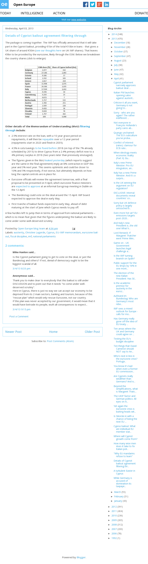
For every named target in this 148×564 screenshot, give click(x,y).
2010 (114, 515)
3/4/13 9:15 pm (21, 309)
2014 (114, 34)
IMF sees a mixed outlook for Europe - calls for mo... (126, 311)
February (119, 496)
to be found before (46, 148)
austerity (19, 232)
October (118, 51)
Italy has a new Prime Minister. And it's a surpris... (125, 175)
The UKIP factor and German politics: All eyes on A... (125, 398)
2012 (114, 506)
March (118, 492)
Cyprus (50, 232)
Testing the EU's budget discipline (124, 340)
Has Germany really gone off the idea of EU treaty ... (125, 321)
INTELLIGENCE (32, 13)
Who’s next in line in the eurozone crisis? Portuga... (125, 358)
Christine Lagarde (35, 232)
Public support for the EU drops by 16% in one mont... (125, 265)
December (120, 42)
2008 (114, 524)
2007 (114, 529)
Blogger (81, 557)
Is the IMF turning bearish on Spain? (124, 257)
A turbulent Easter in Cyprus (124, 472)
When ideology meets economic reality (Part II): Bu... (125, 155)
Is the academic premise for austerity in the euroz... (123, 287)
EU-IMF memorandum (68, 232)
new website (78, 19)
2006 (114, 533)
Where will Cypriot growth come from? (125, 437)
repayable (48, 139)
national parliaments (44, 236)
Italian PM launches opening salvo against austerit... (124, 95)
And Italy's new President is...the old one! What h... (125, 225)
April (116, 78)
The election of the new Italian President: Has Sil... (125, 275)
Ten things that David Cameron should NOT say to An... (125, 348)
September (120, 56)
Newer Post (13, 332)
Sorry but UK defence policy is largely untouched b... (125, 205)
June (116, 69)
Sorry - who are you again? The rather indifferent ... (124, 115)
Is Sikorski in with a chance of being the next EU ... (125, 418)
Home (53, 332)
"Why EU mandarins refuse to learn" (124, 455)
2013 (114, 38)
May (116, 74)
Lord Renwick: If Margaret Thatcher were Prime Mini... (125, 235)
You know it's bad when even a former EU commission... (126, 368)
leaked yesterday (55, 160)
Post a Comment (18, 316)
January (118, 500)
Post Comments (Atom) (60, 341)
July (116, 65)
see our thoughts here (49, 50)
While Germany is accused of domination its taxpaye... (123, 482)
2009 (114, 520)
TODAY (5, 13)
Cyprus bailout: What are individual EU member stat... (125, 429)
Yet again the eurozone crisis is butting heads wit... (125, 408)
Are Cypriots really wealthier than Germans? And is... (124, 378)
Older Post (92, 332)
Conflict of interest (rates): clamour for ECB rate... (125, 145)
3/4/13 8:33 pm (21, 268)
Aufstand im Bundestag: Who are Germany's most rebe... (126, 300)
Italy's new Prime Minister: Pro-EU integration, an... (123, 165)
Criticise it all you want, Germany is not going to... (126, 105)
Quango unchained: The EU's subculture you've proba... (125, 135)
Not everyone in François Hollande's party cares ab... (125, 125)
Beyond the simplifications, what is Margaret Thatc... (126, 389)
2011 (114, 511)
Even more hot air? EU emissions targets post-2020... (125, 215)
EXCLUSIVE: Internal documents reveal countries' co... (124, 195)
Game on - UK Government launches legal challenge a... (122, 247)
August (118, 60)
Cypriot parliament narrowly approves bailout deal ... (125, 85)
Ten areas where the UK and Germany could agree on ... (125, 331)
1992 (114, 538)
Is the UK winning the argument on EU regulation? (125, 185)
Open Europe (24, 4)
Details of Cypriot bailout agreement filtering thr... (125, 463)
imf (30, 236)
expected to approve (28, 186)
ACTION (59, 13)
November (120, 47)
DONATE (141, 13)
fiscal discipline (18, 236)
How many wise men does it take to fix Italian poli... (125, 446)
